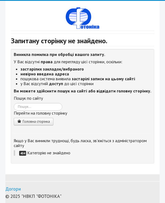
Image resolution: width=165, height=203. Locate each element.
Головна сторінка (33, 121)
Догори (13, 189)
